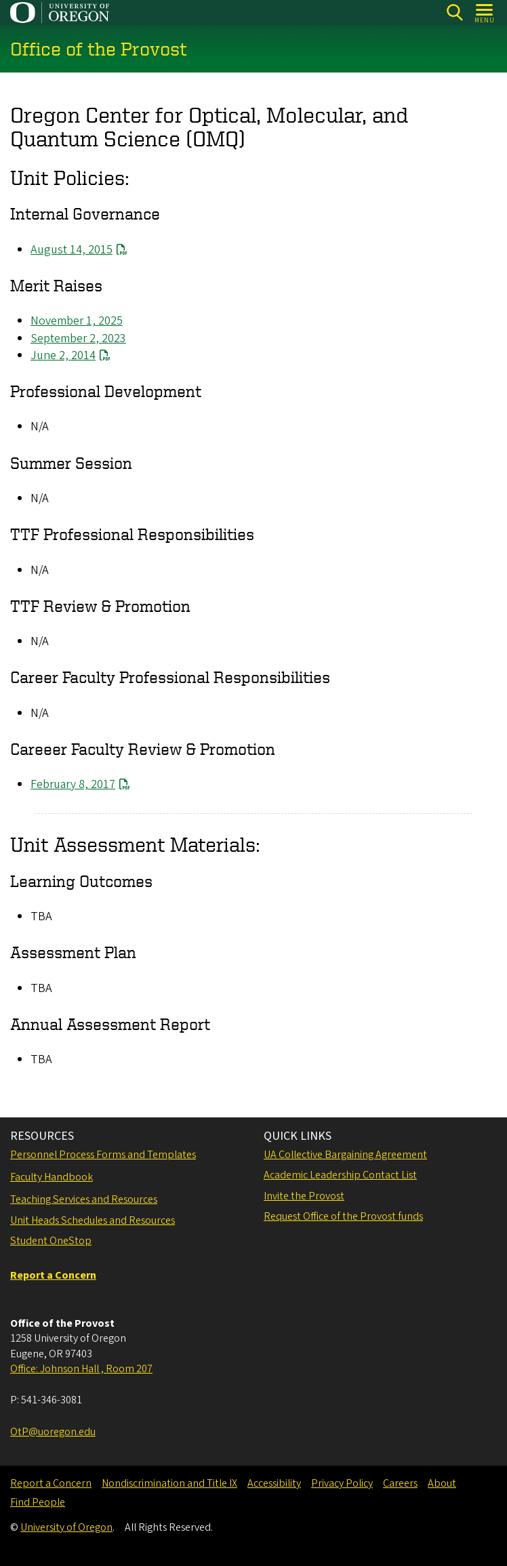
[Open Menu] (485, 12)
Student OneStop (51, 1240)
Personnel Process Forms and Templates (103, 1154)
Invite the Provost (304, 1196)
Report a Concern (51, 1483)
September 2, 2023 (78, 338)
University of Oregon (66, 1527)
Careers (400, 1483)
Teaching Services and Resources (83, 1199)
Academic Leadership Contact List (340, 1175)
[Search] (454, 12)
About (442, 1483)
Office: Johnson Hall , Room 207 (81, 1368)
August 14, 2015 (72, 249)
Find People (37, 1502)
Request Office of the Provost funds (343, 1216)
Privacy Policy (342, 1483)
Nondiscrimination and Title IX (169, 1483)
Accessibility (274, 1483)
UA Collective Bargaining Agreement (345, 1154)
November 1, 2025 (77, 321)
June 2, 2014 (63, 355)
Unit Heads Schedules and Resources (92, 1220)
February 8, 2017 (73, 785)
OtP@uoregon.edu (53, 1431)
